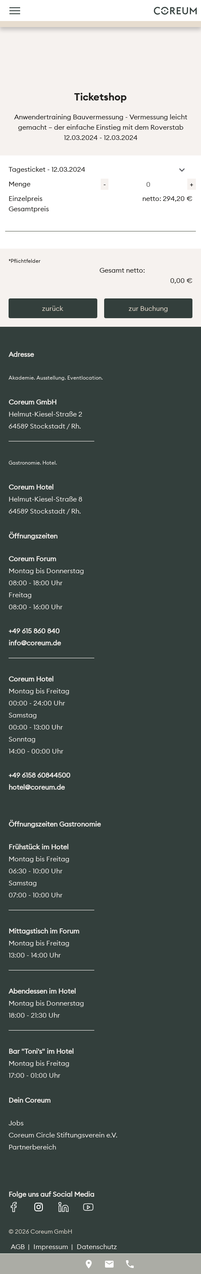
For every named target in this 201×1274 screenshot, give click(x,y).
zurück (52, 308)
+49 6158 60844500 (39, 775)
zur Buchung (148, 308)
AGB (18, 1246)
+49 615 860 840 (34, 630)
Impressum (50, 1246)
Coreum (175, 11)
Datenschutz (97, 1246)
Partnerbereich (32, 1147)
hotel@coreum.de (37, 787)
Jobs (16, 1123)
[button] (182, 170)
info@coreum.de (35, 643)
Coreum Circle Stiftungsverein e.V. (63, 1135)
